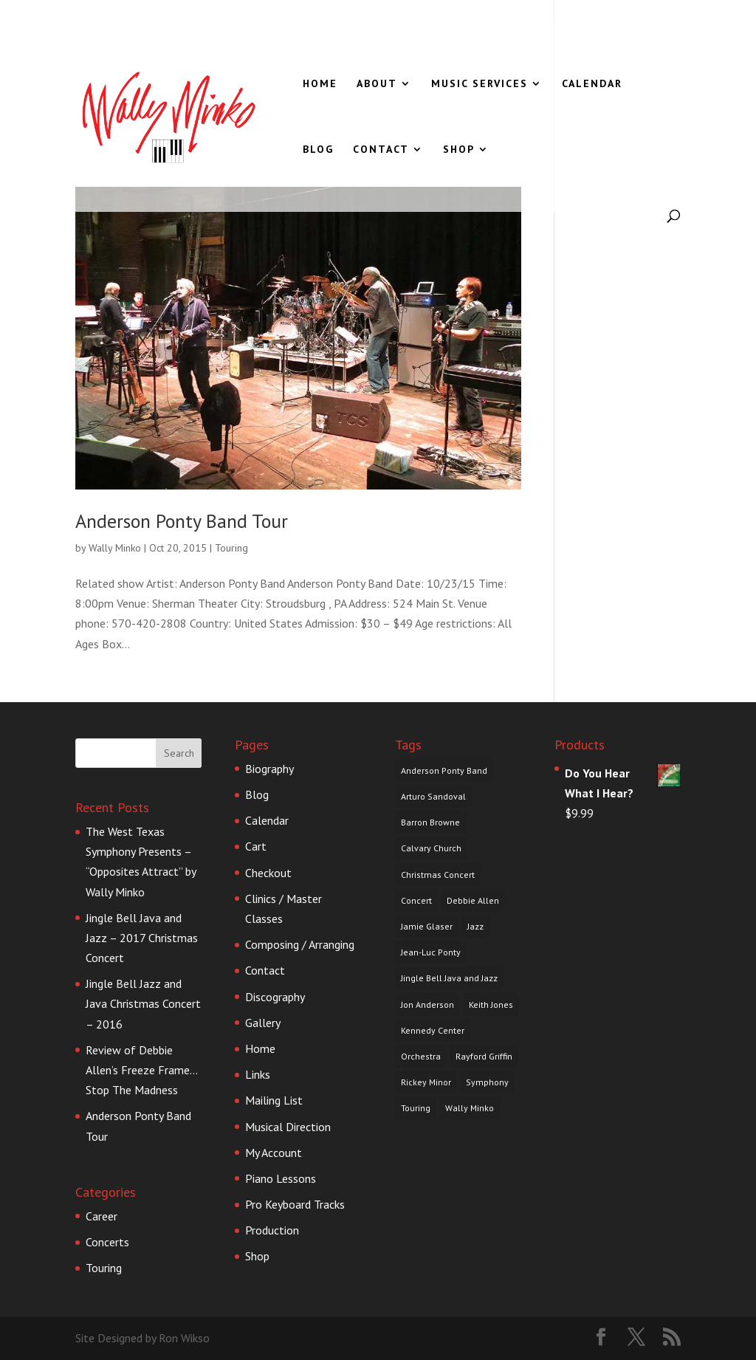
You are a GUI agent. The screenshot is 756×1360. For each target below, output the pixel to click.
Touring (231, 547)
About (377, 84)
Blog (318, 150)
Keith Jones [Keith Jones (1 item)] (491, 1004)
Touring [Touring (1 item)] (415, 1107)
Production (272, 1230)
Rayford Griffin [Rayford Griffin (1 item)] (484, 1056)
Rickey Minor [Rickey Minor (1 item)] (426, 1082)
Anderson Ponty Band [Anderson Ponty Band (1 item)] (444, 770)
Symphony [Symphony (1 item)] (487, 1082)
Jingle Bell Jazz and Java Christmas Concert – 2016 (143, 1003)
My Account (273, 1152)
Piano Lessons (280, 1178)
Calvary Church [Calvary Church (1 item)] (431, 848)
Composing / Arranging (299, 944)
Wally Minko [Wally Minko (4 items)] (469, 1107)
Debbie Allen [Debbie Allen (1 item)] (473, 900)
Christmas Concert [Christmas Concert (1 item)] (438, 874)
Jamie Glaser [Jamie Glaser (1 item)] (427, 926)
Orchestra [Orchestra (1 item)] (421, 1056)
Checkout (268, 872)
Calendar (592, 84)
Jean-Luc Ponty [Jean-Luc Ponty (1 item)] (431, 952)
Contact (381, 150)
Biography (269, 768)
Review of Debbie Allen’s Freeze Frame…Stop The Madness (142, 1070)
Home (320, 84)
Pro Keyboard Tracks (295, 1204)
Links (257, 1074)
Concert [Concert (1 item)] (416, 900)
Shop (459, 150)
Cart (256, 846)
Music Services (479, 84)
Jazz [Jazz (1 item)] (475, 926)
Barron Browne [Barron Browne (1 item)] (430, 822)
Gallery (263, 1022)
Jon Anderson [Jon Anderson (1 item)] (427, 1004)
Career (101, 1216)
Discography (275, 996)
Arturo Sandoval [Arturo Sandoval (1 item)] (433, 796)
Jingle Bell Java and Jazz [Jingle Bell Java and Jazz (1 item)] (449, 977)
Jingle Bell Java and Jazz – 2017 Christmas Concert (142, 937)
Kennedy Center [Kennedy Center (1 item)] (432, 1030)
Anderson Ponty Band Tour (181, 521)
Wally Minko (115, 547)
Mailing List (274, 1100)
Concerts (107, 1241)
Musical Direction (288, 1126)
